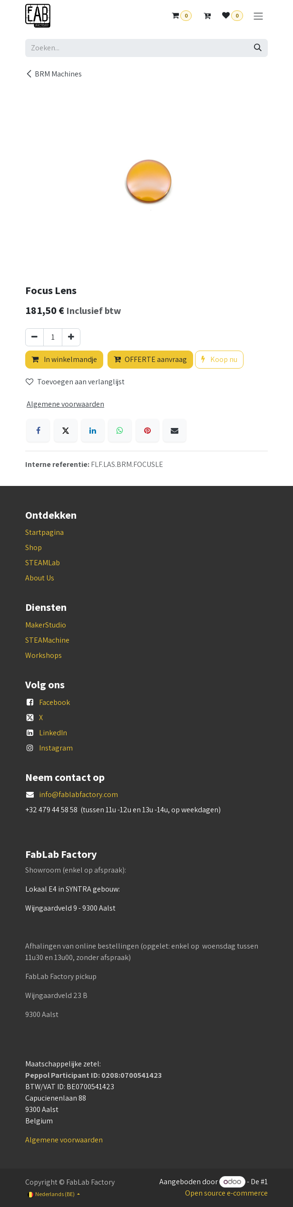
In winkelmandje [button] (64, 359)
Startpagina (44, 532)
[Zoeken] (258, 48)
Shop (33, 547)
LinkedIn (53, 733)
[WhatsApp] (119, 430)
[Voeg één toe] (71, 337)
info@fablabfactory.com (78, 794)
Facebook (54, 702)
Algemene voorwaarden (64, 1140)
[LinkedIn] (92, 430)
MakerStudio (45, 625)
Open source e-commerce (226, 1193)
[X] (65, 430)
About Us (39, 578)
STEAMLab (42, 563)
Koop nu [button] (219, 359)
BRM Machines (53, 74)
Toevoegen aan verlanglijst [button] (75, 382)
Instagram (56, 748)
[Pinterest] (147, 430)
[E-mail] (174, 430)
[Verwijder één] (34, 337)
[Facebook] (38, 430)
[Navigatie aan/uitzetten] (258, 16)
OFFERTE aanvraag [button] (150, 359)
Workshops (43, 655)
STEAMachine (47, 640)
